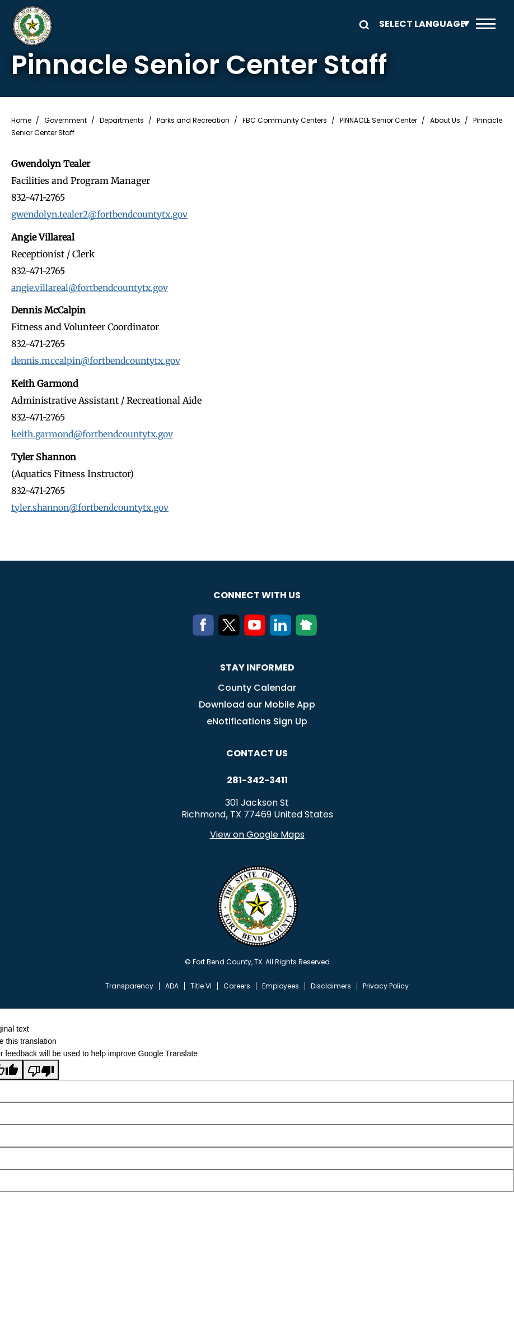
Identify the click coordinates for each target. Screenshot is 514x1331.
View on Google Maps (257, 832)
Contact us (257, 751)
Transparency (129, 984)
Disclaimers (331, 984)
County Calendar (257, 686)
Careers (236, 984)
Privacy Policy (386, 984)
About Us (445, 120)
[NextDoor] (308, 630)
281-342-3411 (257, 778)
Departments (122, 120)
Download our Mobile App (257, 702)
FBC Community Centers (284, 120)
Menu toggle (486, 24)
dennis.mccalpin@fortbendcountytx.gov (98, 360)
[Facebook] (205, 630)
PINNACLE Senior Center (378, 120)
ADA (172, 984)
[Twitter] (231, 630)
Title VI (201, 984)
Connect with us (257, 593)
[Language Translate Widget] (422, 24)
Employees (280, 984)
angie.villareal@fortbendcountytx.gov (92, 287)
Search (362, 24)
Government (65, 120)
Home (21, 120)
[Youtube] (257, 630)
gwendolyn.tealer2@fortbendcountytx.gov (102, 214)
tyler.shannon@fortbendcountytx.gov (93, 505)
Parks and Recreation (193, 120)
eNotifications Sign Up (257, 719)
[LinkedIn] (283, 630)
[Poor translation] (41, 1067)
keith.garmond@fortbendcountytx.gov (95, 432)
